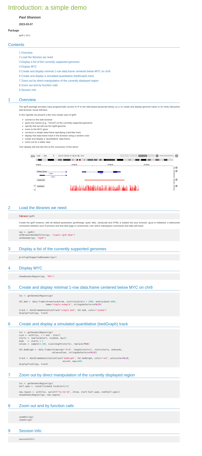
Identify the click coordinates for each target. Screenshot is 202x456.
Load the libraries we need (36, 57)
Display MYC (28, 66)
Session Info (27, 90)
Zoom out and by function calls (38, 85)
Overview (25, 52)
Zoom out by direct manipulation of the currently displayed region (58, 80)
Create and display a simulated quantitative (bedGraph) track (56, 76)
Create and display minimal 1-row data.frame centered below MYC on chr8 (64, 71)
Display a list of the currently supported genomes (49, 61)
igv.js (117, 106)
